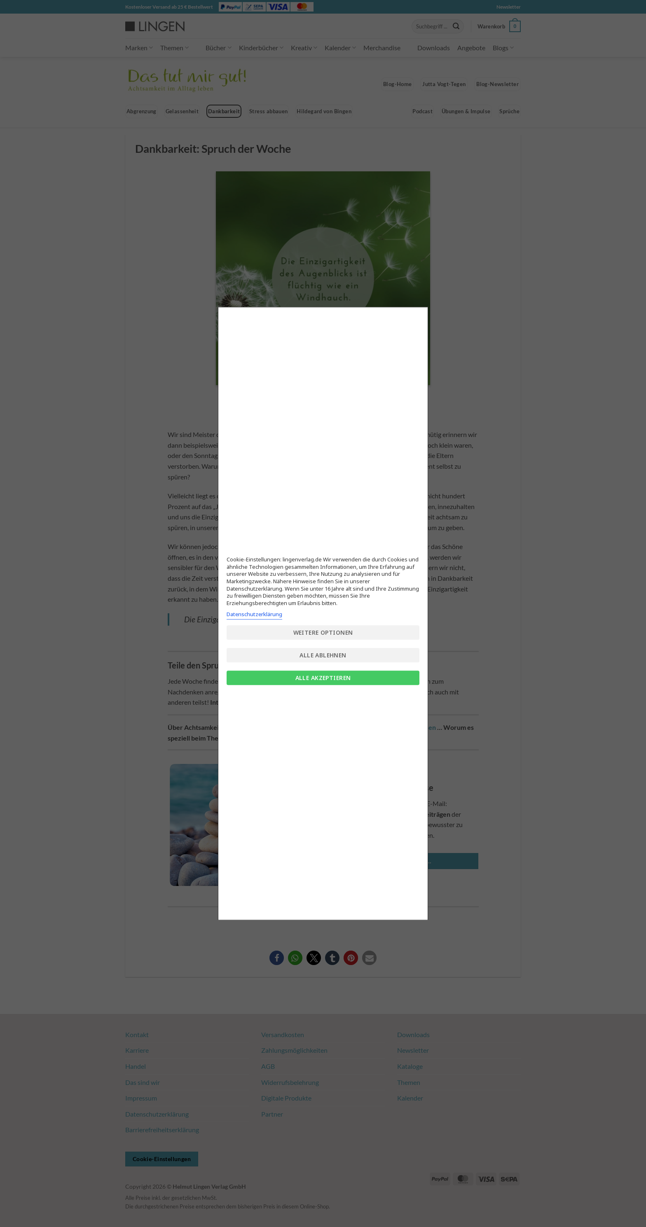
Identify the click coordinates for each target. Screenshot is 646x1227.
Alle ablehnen (323, 655)
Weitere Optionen (323, 632)
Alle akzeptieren (323, 678)
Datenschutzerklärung (254, 614)
